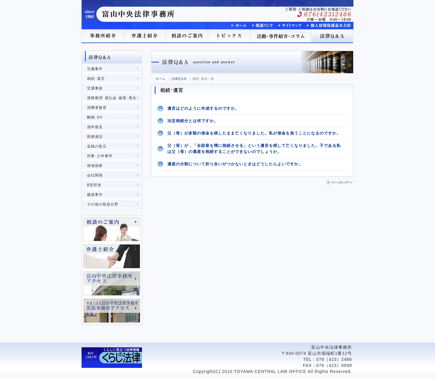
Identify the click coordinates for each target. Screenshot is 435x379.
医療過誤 (95, 136)
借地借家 (95, 166)
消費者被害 (97, 107)
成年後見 (95, 127)
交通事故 (95, 88)
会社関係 (95, 175)
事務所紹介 (103, 36)
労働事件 (95, 69)
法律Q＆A (332, 36)
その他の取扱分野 (102, 204)
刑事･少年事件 (100, 156)
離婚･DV (95, 117)
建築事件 (95, 195)
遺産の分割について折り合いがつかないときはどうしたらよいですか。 (235, 164)
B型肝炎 (94, 185)
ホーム (161, 78)
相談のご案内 (187, 36)
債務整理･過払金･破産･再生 (112, 98)
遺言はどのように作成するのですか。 (203, 108)
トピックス (229, 36)
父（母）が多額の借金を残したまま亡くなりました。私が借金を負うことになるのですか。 (254, 133)
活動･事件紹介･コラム (281, 36)
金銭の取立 (97, 146)
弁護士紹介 (145, 36)
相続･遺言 (96, 78)
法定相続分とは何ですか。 (192, 120)
